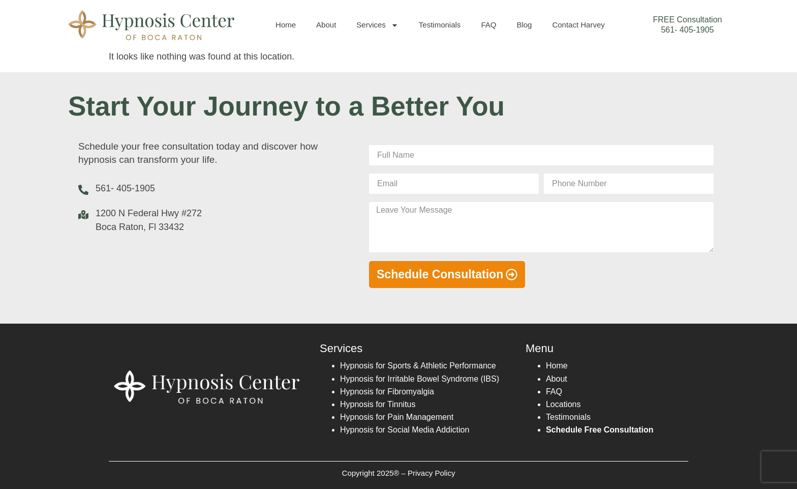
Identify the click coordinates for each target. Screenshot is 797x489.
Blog (524, 24)
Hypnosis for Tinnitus (378, 404)
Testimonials (440, 24)
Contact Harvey (578, 24)
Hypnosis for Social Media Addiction (404, 429)
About (326, 24)
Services (377, 25)
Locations (563, 404)
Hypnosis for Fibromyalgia (387, 391)
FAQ (488, 24)
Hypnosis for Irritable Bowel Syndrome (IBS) (419, 379)
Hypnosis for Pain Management (396, 417)
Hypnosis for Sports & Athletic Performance (418, 365)
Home (285, 24)
